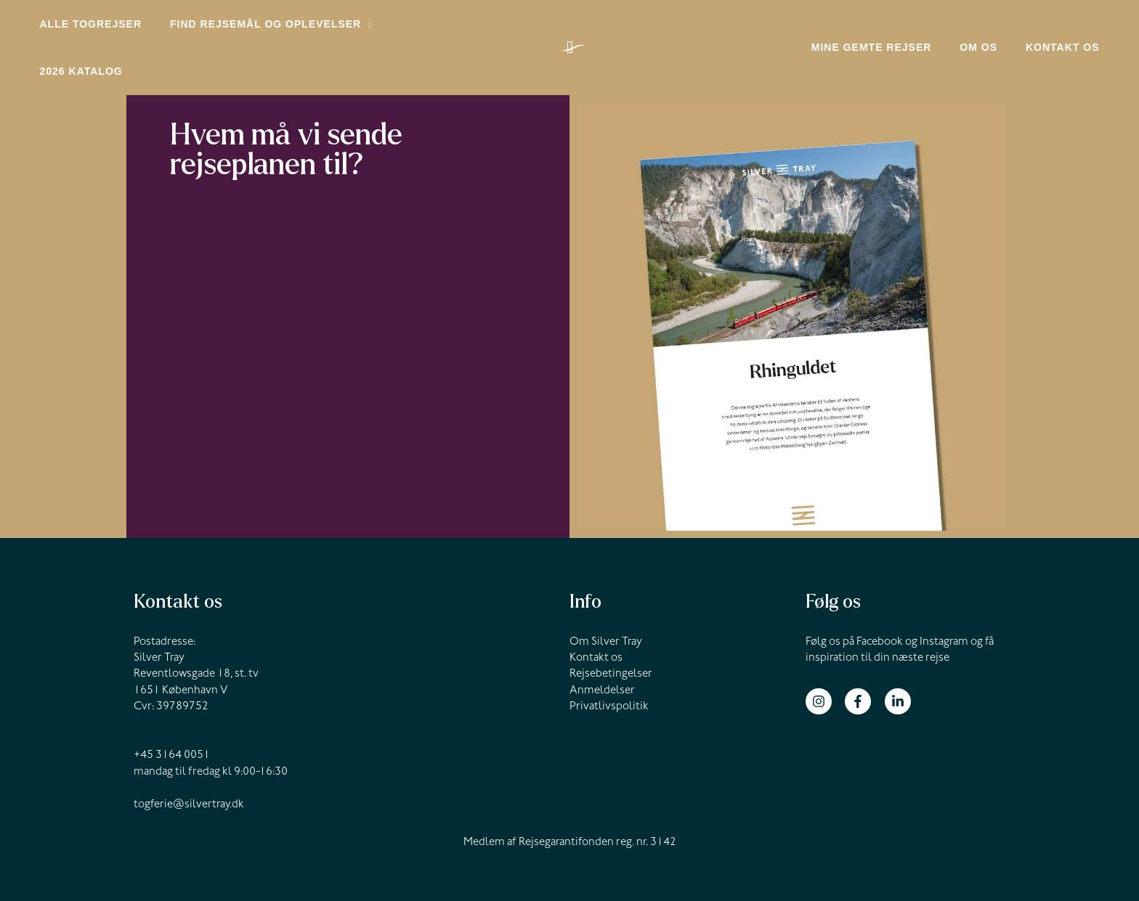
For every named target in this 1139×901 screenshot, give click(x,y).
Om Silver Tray (606, 600)
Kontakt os (1066, 28)
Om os (991, 28)
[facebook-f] (863, 658)
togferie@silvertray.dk (189, 761)
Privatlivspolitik (609, 664)
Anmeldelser (602, 648)
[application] (354, 28)
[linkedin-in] (900, 658)
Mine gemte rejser (891, 28)
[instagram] (824, 658)
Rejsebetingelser (611, 631)
